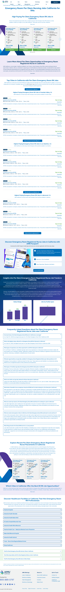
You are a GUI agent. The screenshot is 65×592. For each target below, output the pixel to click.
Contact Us (54, 575)
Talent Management (27, 3)
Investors (39, 579)
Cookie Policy (39, 588)
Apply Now (55, 2)
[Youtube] (12, 584)
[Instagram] (14, 584)
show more (60, 105)
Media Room (40, 582)
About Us (47, 3)
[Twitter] (3, 584)
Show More (32, 73)
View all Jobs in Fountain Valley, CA (32, 140)
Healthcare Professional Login (56, 580)
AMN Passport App (30, 84)
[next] (60, 39)
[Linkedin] (5, 584)
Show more (32, 24)
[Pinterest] (8, 584)
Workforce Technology (27, 582)
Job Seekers (12, 3)
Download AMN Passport (38, 270)
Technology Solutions (37, 3)
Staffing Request (55, 577)
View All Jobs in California (32, 89)
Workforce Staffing (26, 577)
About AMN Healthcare (42, 575)
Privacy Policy (24, 588)
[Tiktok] (10, 584)
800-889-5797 (7, 580)
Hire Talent (19, 3)
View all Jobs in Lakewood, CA (32, 233)
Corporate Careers (41, 577)
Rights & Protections (32, 588)
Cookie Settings (45, 588)
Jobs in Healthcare (26, 575)
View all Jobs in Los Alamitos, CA (32, 192)
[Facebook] (1, 584)
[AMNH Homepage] (5, 1)
